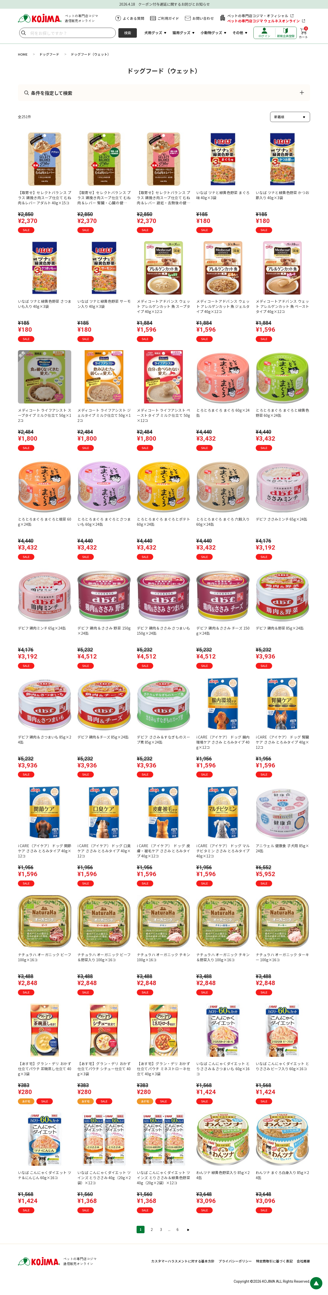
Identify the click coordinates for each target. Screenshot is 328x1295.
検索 (127, 32)
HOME (23, 54)
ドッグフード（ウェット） (91, 54)
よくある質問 (133, 18)
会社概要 (303, 1261)
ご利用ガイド (168, 18)
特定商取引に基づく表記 (274, 1261)
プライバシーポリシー (235, 1261)
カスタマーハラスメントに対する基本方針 (182, 1261)
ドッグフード (49, 54)
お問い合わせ (203, 18)
